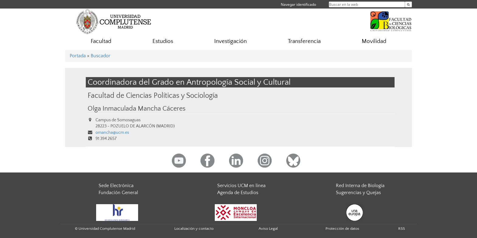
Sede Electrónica (116, 185)
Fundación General (118, 192)
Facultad (101, 41)
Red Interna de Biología (360, 185)
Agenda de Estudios (237, 192)
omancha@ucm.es (112, 132)
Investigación (230, 41)
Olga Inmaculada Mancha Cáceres (137, 108)
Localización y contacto (194, 228)
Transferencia (304, 41)
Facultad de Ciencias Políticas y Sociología (153, 95)
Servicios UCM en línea (241, 185)
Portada (78, 56)
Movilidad (374, 41)
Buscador (100, 56)
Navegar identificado (298, 4)
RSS (401, 228)
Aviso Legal (268, 228)
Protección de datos (342, 228)
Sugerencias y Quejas (358, 192)
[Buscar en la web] (408, 4)
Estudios (162, 41)
